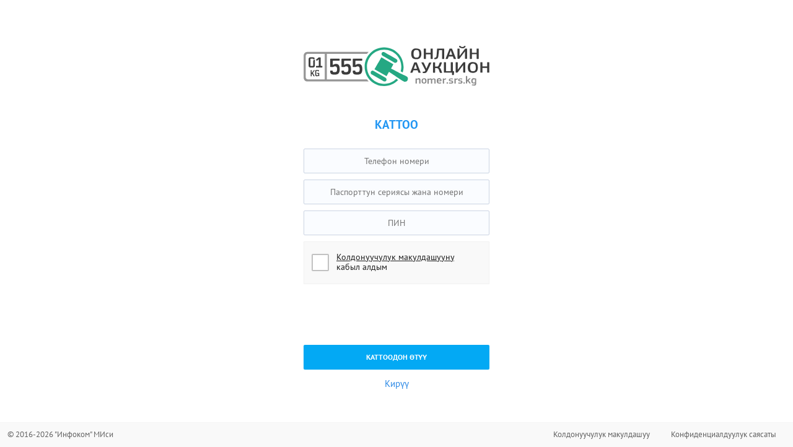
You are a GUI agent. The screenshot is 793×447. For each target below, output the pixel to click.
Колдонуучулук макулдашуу (601, 434)
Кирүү (397, 383)
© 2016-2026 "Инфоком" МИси (60, 434)
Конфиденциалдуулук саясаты (723, 434)
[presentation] (398, 314)
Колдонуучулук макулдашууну (395, 257)
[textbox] (396, 161)
